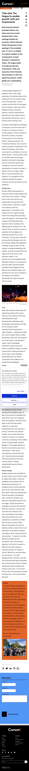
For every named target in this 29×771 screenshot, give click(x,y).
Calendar (4, 746)
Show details (20, 391)
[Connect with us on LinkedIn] (12, 752)
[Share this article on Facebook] (26, 13)
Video (3, 744)
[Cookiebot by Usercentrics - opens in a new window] (20, 365)
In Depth (4, 739)
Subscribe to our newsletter (8, 758)
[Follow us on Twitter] (9, 752)
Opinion (3, 742)
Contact (17, 744)
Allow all (14, 395)
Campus (3, 741)
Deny (14, 404)
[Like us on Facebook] (6, 752)
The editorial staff (19, 739)
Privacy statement (19, 742)
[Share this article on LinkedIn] (26, 19)
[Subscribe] (26, 762)
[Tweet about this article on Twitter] (26, 16)
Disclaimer (17, 741)
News (3, 738)
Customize (14, 400)
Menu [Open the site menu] (24, 4)
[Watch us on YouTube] (15, 752)
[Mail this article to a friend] (26, 22)
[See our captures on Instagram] (3, 752)
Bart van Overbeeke (7, 85)
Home (16, 738)
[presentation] (13, 706)
